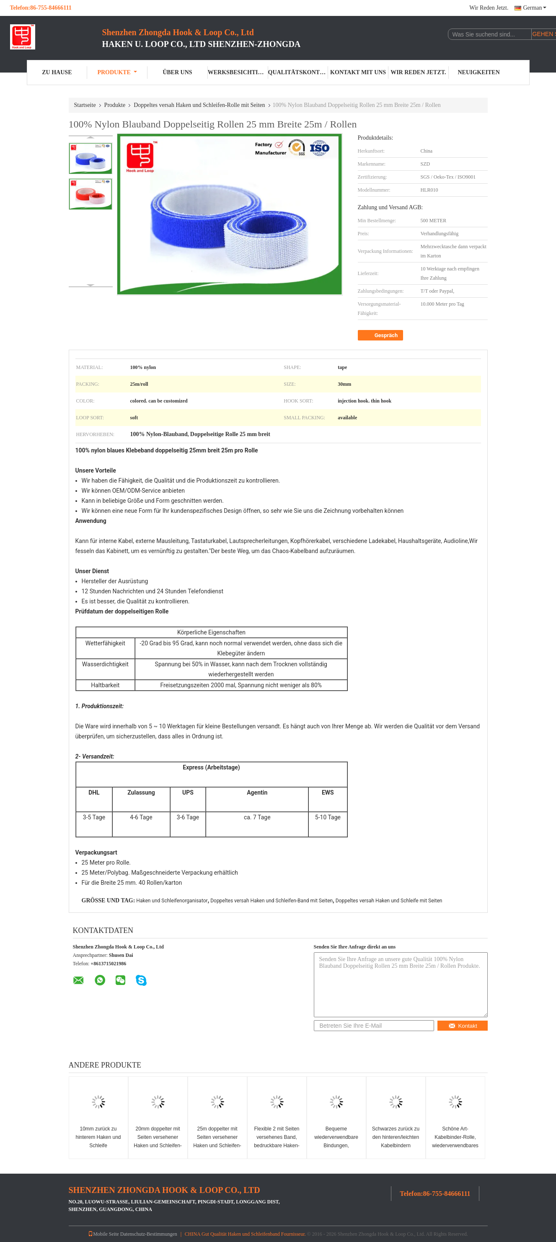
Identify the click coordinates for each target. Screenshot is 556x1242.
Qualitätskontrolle (298, 72)
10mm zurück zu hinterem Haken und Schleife (98, 1137)
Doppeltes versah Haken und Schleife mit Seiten (389, 901)
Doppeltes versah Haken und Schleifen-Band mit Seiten (271, 901)
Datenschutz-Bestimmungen (148, 1234)
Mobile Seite (103, 1234)
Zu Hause (57, 72)
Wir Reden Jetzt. (488, 8)
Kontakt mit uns (358, 72)
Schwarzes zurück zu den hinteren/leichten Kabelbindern (395, 1137)
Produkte (117, 72)
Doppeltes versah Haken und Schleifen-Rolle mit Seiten (199, 105)
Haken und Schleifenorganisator (171, 901)
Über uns (177, 72)
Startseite (85, 105)
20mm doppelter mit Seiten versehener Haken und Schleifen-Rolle (158, 1141)
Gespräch (381, 335)
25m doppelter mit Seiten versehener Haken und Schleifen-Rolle (217, 1141)
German (534, 8)
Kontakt (462, 1026)
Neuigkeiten (478, 72)
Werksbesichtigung (238, 72)
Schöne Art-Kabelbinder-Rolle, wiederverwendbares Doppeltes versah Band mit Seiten (455, 1145)
